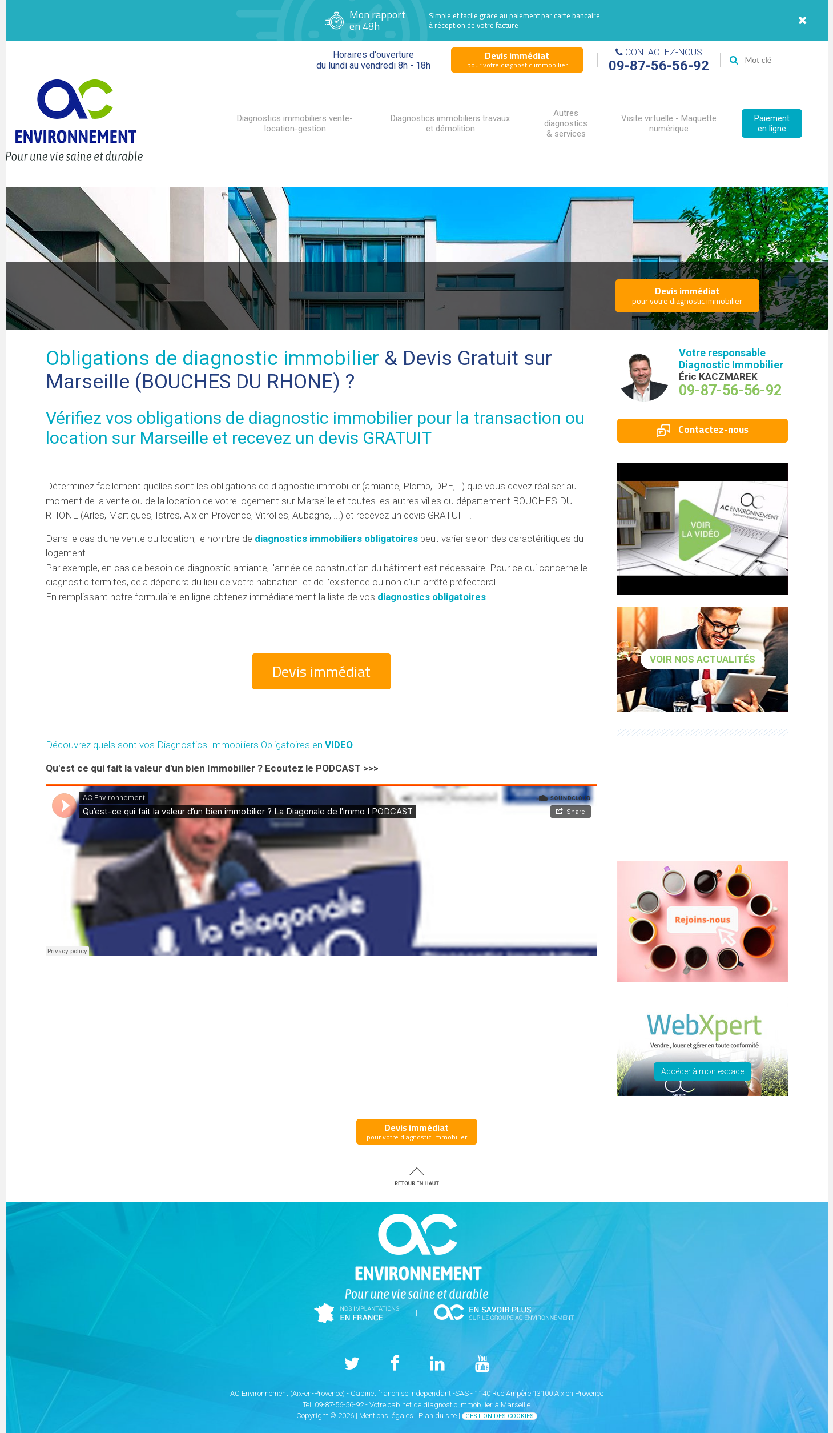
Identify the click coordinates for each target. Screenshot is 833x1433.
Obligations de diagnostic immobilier (212, 358)
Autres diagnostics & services (565, 123)
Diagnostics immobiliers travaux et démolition (450, 123)
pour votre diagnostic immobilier (517, 59)
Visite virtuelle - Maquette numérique (669, 123)
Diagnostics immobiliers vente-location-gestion (295, 123)
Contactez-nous (703, 429)
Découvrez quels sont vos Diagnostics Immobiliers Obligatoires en (199, 744)
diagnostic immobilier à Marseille (476, 1404)
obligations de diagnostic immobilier (274, 418)
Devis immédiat (321, 671)
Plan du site (437, 1415)
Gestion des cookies (499, 1416)
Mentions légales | (388, 1415)
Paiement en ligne (772, 123)
